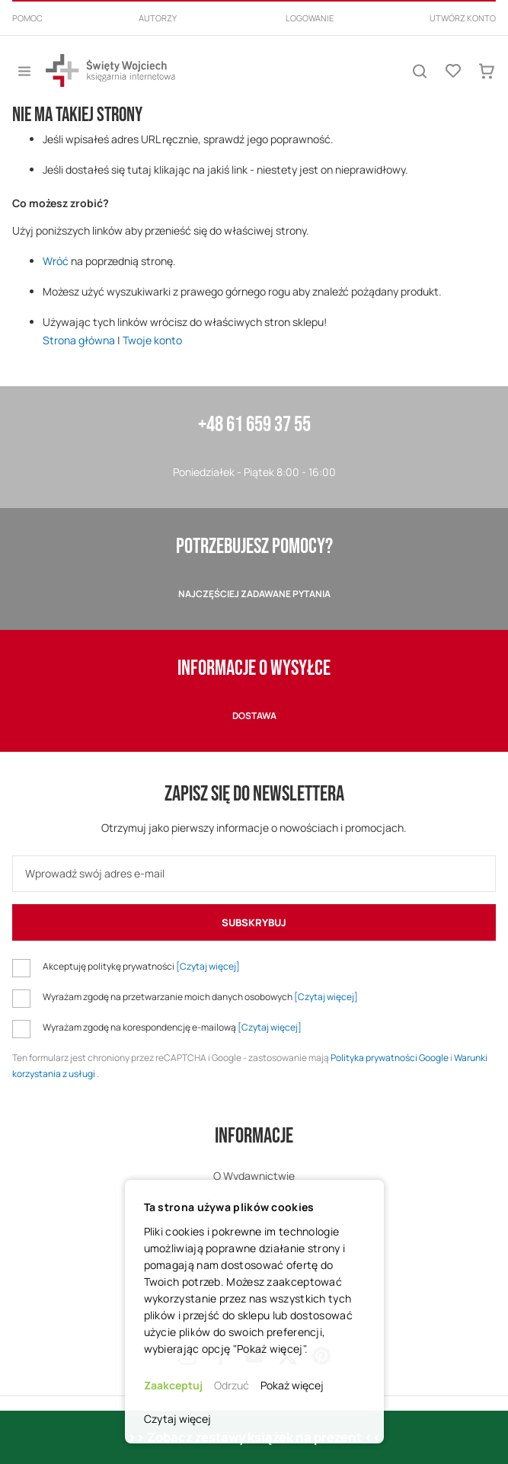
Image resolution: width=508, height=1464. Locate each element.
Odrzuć (231, 1385)
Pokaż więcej (292, 1385)
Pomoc (27, 18)
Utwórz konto (463, 18)
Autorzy (158, 18)
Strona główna (79, 340)
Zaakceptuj (173, 1385)
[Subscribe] (254, 922)
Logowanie (310, 18)
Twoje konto (152, 340)
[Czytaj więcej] (208, 966)
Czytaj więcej (177, 1418)
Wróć (56, 261)
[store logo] (110, 70)
